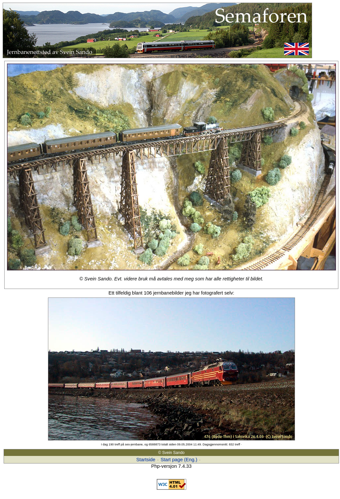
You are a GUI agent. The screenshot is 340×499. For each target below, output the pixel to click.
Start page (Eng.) (179, 459)
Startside (145, 459)
